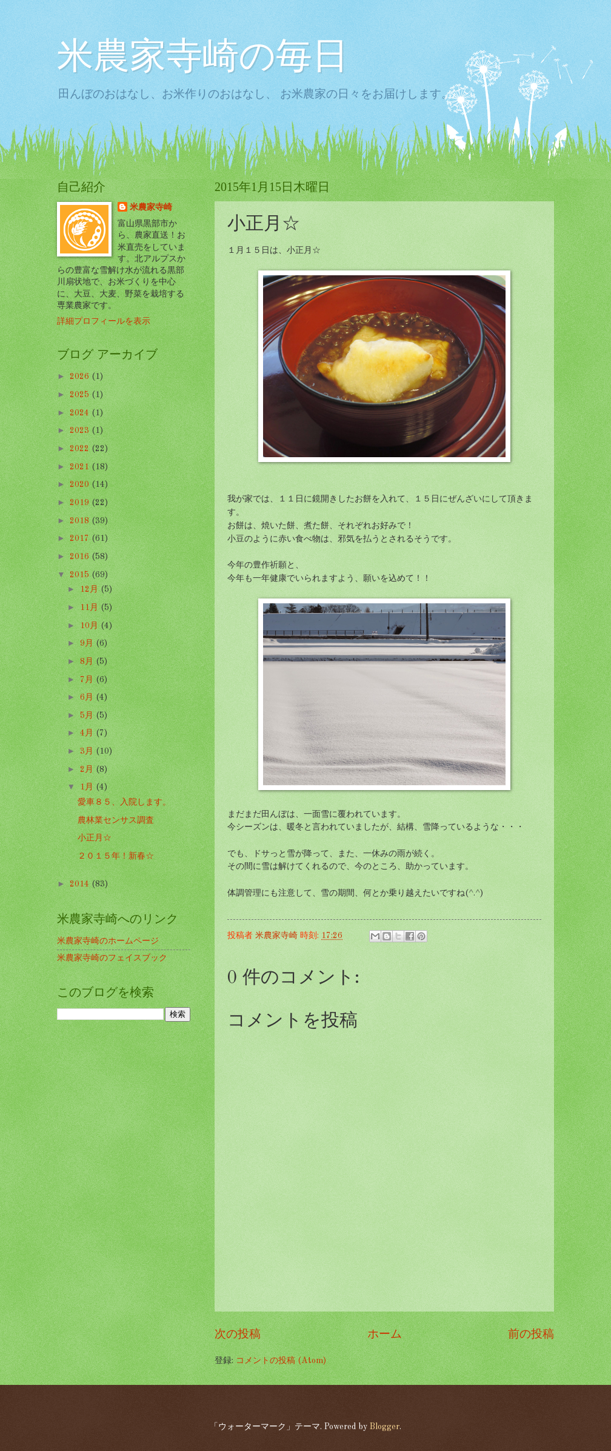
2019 (81, 502)
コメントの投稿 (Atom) (281, 1360)
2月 (88, 769)
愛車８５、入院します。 (124, 802)
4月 (88, 733)
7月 (88, 679)
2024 (81, 413)
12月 (90, 589)
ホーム (384, 1335)
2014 (81, 884)
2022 (81, 448)
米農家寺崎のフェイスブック (112, 958)
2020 (81, 484)
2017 (81, 538)
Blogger (384, 1427)
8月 (88, 661)
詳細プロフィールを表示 (103, 321)
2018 (81, 521)
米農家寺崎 (151, 207)
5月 (88, 715)
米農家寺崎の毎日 (203, 58)
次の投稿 (238, 1335)
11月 (90, 607)
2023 (81, 430)
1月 (88, 787)
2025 (81, 394)
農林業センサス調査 (116, 820)
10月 (90, 626)
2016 (81, 556)
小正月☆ (95, 838)
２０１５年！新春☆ (116, 856)
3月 (88, 751)
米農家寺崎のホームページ (108, 941)
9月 (88, 643)
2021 (81, 467)
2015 (81, 575)
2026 (81, 376)
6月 (88, 697)
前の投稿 (531, 1335)
